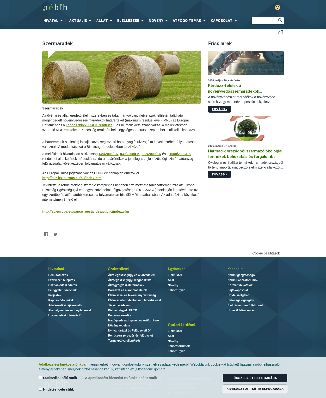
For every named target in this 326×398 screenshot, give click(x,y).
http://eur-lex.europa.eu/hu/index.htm (72, 178)
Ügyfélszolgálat (238, 295)
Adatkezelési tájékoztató (65, 305)
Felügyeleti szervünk (62, 290)
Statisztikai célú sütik (58, 378)
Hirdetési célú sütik (56, 389)
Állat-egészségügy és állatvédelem (131, 275)
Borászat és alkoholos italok (127, 290)
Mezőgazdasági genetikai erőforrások (133, 320)
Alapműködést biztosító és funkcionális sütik (119, 378)
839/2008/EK (130, 154)
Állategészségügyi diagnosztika (130, 280)
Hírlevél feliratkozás (241, 310)
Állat (171, 280)
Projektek (54, 295)
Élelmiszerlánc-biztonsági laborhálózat (134, 300)
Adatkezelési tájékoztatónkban (63, 364)
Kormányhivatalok (240, 285)
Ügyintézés (176, 269)
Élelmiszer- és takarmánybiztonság (132, 295)
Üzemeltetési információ (64, 315)
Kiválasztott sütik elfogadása (255, 389)
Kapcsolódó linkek (61, 300)
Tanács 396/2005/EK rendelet (89, 125)
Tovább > (219, 109)
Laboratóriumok (179, 346)
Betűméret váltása (281, 32)
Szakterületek (118, 269)
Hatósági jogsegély (241, 300)
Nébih (111, 7)
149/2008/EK (108, 154)
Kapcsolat (235, 269)
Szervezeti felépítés (61, 280)
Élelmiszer (175, 275)
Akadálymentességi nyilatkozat (69, 310)
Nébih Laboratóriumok (243, 280)
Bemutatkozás (58, 275)
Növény (173, 285)
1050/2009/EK (180, 154)
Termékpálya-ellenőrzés (124, 340)
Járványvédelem (119, 305)
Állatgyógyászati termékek (126, 285)
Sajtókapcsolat (238, 290)
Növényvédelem (119, 325)
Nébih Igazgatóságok (242, 275)
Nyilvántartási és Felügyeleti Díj (129, 330)
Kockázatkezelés (119, 315)
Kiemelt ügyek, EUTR (122, 310)
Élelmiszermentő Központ (245, 305)
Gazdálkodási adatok (62, 285)
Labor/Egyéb (176, 290)
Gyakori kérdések (182, 325)
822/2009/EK (151, 154)
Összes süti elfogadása (255, 378)
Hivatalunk (56, 269)
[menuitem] (54, 20)
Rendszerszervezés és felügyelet (130, 335)
